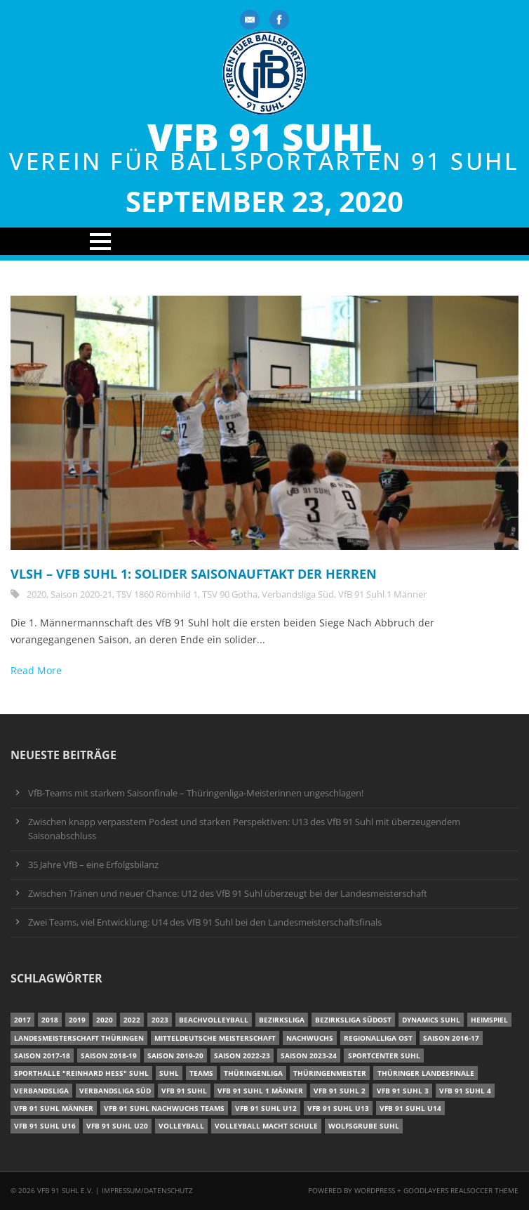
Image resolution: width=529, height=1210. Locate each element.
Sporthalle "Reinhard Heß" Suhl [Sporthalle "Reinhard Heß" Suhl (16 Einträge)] (81, 1073)
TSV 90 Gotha (229, 594)
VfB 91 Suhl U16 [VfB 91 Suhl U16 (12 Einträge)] (45, 1126)
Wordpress (375, 1190)
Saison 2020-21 (81, 594)
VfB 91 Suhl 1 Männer (382, 594)
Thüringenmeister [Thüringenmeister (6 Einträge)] (329, 1073)
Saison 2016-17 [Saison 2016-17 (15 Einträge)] (451, 1038)
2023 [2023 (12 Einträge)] (160, 1020)
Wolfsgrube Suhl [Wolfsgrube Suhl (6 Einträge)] (363, 1126)
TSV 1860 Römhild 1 (157, 594)
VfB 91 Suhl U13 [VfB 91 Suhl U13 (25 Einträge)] (338, 1108)
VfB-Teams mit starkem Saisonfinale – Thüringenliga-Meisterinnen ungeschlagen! (195, 793)
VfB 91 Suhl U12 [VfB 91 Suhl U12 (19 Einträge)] (266, 1108)
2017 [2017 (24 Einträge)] (22, 1020)
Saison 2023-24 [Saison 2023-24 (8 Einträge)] (309, 1055)
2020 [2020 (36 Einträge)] (104, 1020)
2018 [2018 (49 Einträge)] (49, 1020)
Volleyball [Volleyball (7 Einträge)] (181, 1126)
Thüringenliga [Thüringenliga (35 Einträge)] (253, 1073)
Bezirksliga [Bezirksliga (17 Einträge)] (281, 1020)
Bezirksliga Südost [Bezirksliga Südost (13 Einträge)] (353, 1020)
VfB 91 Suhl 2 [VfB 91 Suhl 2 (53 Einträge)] (340, 1091)
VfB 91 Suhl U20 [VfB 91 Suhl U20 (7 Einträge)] (117, 1126)
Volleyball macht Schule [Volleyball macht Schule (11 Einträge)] (266, 1126)
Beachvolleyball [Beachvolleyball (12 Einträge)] (213, 1020)
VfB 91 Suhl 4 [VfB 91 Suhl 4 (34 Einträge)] (465, 1091)
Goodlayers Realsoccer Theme (460, 1190)
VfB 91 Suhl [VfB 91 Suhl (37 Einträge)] (184, 1091)
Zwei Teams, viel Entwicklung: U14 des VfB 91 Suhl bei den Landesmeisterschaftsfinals (205, 922)
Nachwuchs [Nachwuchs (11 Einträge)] (309, 1038)
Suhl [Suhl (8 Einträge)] (169, 1073)
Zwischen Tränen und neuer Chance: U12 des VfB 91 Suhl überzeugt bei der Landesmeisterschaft (227, 894)
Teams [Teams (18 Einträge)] (201, 1073)
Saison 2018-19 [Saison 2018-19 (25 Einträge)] (109, 1055)
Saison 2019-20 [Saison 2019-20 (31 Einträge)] (175, 1055)
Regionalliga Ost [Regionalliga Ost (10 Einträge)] (378, 1038)
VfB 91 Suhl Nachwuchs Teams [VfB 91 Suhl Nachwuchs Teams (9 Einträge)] (164, 1108)
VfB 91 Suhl (264, 137)
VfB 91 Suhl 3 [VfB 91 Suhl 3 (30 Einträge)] (403, 1091)
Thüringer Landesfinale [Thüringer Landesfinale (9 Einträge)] (425, 1073)
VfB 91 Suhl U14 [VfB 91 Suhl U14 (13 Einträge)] (410, 1108)
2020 (36, 594)
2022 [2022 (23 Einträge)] (131, 1020)
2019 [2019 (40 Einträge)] (77, 1020)
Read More (36, 670)
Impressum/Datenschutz (147, 1190)
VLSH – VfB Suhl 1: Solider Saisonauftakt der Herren (194, 573)
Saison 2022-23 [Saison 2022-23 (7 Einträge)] (242, 1055)
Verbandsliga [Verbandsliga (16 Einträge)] (41, 1091)
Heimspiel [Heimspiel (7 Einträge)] (489, 1020)
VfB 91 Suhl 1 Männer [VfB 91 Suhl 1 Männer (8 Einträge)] (260, 1091)
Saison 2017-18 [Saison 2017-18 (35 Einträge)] (42, 1055)
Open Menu (264, 241)
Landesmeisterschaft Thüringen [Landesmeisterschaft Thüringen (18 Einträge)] (79, 1038)
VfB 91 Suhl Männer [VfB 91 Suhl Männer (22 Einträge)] (53, 1108)
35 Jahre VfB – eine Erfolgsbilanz (93, 865)
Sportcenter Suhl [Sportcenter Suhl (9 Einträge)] (384, 1055)
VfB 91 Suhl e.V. (65, 1190)
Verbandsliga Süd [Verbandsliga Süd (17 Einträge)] (115, 1091)
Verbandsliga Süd (298, 594)
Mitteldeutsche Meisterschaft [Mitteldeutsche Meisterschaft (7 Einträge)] (215, 1038)
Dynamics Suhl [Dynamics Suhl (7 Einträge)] (431, 1020)
